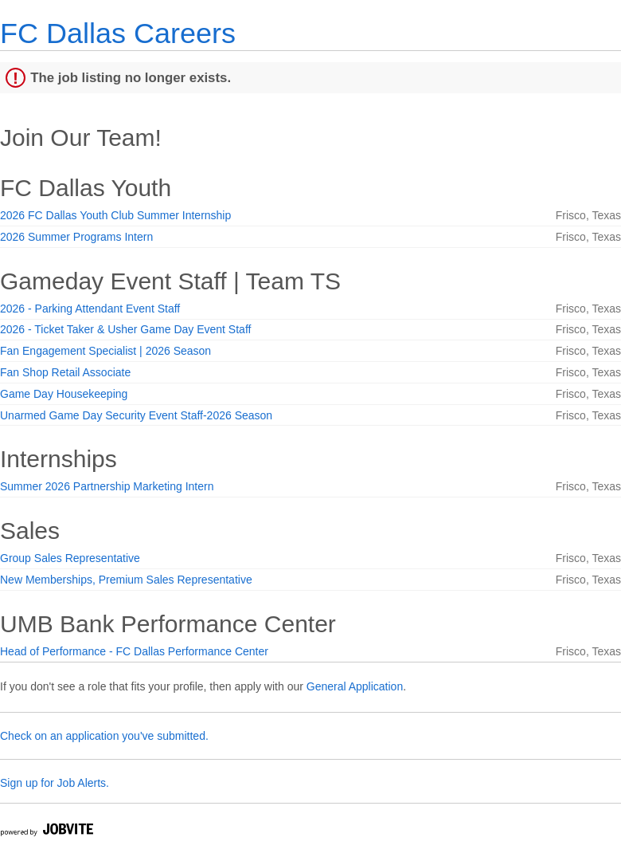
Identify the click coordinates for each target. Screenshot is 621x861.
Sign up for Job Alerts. (54, 782)
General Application (355, 686)
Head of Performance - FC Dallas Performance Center (134, 651)
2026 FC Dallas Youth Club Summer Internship (115, 215)
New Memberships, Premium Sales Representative (126, 579)
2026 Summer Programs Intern (76, 236)
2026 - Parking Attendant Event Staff (90, 308)
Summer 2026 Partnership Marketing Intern (106, 486)
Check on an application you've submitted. (104, 735)
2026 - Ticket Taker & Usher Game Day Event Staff (125, 329)
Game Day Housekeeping (63, 393)
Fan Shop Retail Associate (65, 372)
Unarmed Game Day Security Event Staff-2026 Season (136, 415)
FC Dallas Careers (118, 33)
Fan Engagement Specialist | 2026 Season (105, 350)
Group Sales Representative (70, 558)
